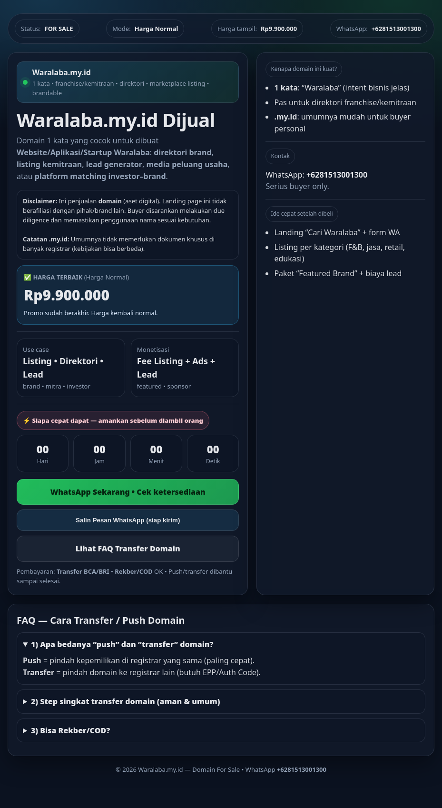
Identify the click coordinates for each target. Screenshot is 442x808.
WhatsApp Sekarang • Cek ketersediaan (128, 492)
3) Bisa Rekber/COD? (70, 730)
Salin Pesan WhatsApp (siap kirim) (128, 520)
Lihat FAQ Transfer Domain (128, 548)
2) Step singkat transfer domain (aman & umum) (125, 701)
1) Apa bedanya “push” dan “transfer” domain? (122, 644)
